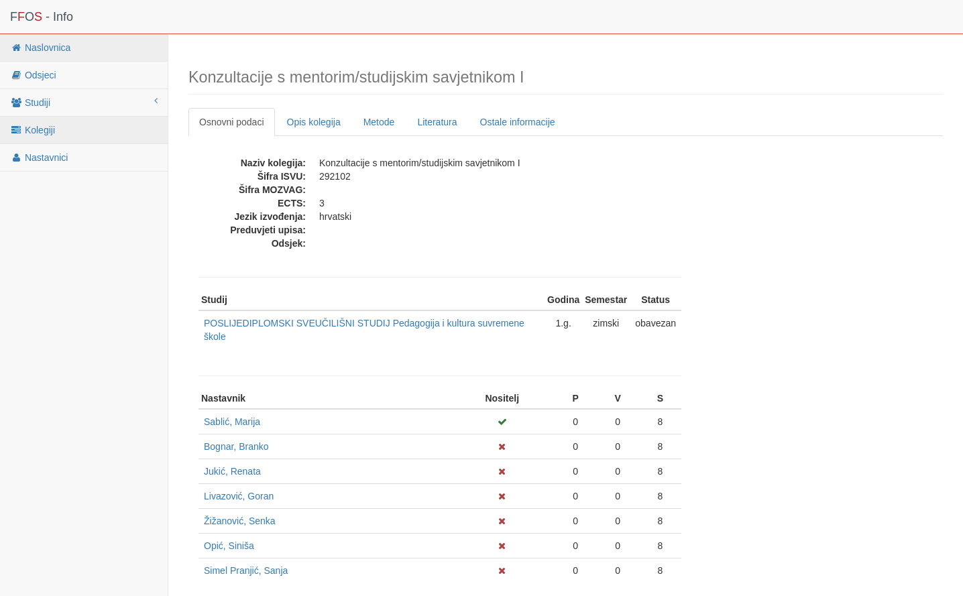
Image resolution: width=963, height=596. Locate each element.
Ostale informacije (517, 122)
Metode (379, 122)
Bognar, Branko (236, 446)
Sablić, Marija (232, 421)
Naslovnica (40, 47)
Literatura (437, 122)
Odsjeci (33, 75)
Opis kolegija (314, 122)
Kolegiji (32, 130)
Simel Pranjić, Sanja (246, 570)
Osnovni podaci (231, 122)
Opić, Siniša (229, 545)
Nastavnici (39, 157)
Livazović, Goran (239, 496)
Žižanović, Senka (240, 521)
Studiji (84, 102)
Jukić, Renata (232, 471)
